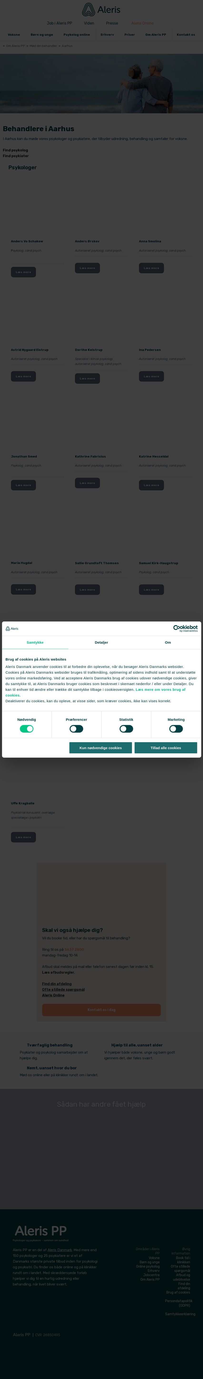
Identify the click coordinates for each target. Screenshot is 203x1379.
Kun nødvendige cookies (100, 748)
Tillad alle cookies (166, 748)
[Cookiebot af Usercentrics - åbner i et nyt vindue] (177, 628)
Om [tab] (168, 642)
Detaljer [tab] (101, 642)
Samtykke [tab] (35, 642)
